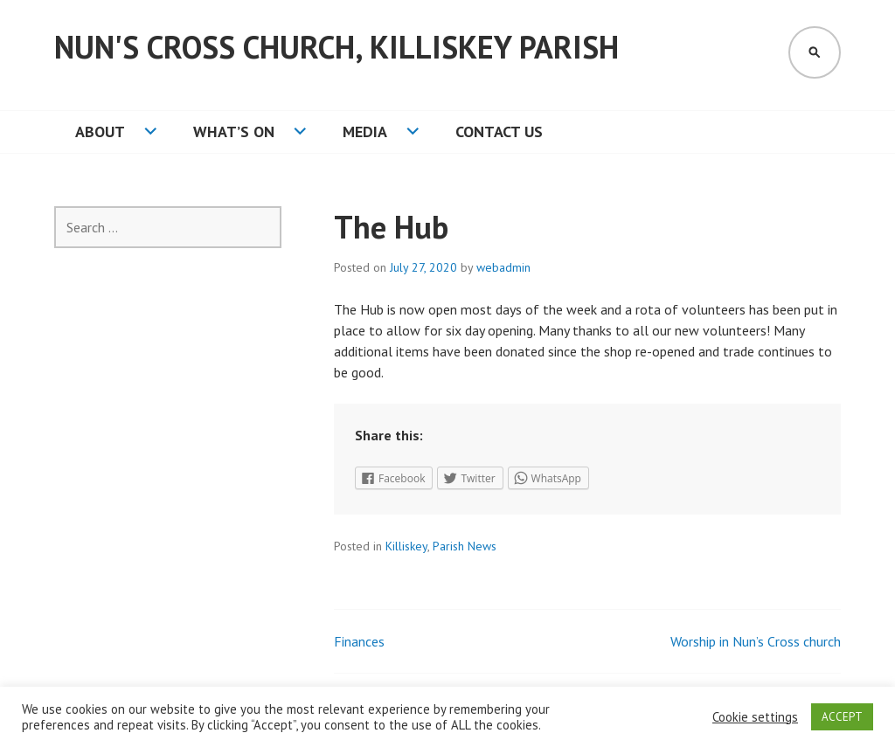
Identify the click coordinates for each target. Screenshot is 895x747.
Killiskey (406, 546)
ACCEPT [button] (842, 716)
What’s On (233, 131)
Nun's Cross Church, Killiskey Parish (336, 46)
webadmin (503, 267)
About (100, 131)
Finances (359, 641)
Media (365, 131)
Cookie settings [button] (755, 717)
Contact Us (499, 131)
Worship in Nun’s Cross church (755, 641)
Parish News (464, 546)
